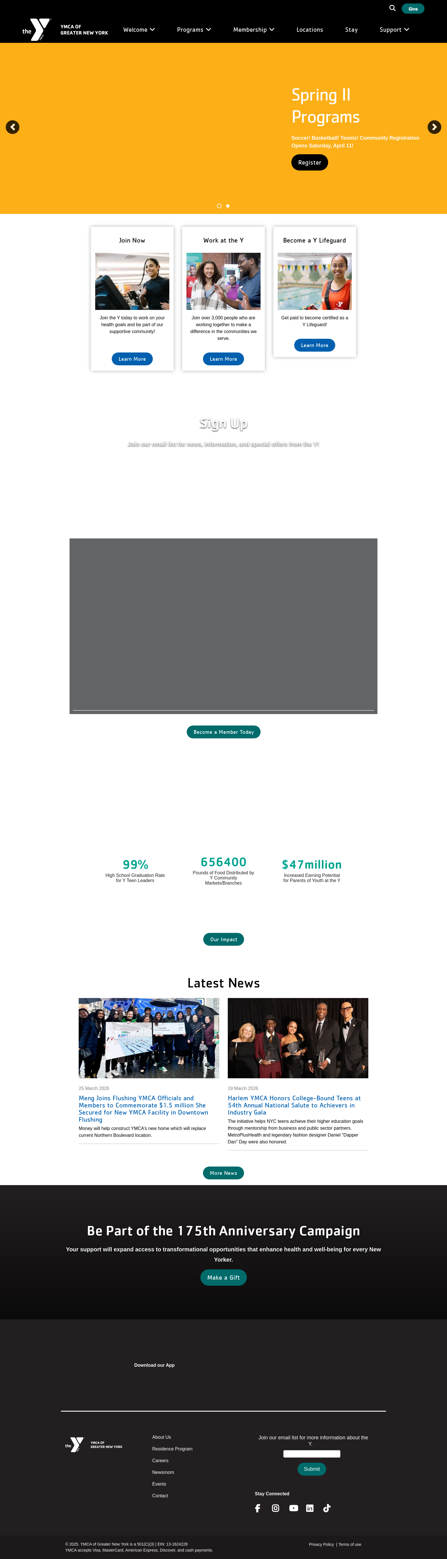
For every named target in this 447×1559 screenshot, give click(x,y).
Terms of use (349, 1544)
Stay (351, 29)
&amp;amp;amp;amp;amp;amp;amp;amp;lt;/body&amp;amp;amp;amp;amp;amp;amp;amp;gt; (312, 1460)
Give (413, 8)
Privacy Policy (321, 1544)
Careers (160, 1460)
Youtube (293, 1508)
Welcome (139, 29)
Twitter (330, 1508)
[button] (12, 127)
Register (309, 162)
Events (159, 1484)
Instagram (279, 1508)
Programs (194, 29)
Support (394, 29)
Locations (309, 29)
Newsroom (163, 1472)
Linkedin (313, 1508)
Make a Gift (223, 1277)
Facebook (261, 1508)
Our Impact (223, 939)
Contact (160, 1495)
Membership (254, 29)
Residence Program (172, 1448)
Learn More (132, 358)
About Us (161, 1437)
